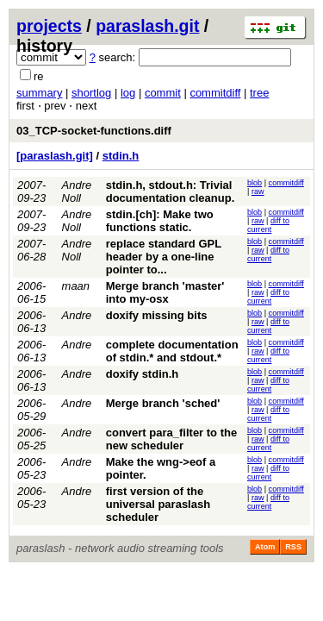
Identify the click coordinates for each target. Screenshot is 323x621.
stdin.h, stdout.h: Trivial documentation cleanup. (170, 191)
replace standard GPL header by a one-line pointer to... (163, 256)
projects (49, 25)
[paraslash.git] (54, 155)
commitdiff (214, 92)
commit (163, 92)
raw (258, 191)
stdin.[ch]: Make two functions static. (160, 221)
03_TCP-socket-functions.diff (93, 130)
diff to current (268, 225)
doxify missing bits (157, 315)
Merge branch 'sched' (163, 403)
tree (259, 92)
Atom (265, 547)
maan (76, 285)
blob (254, 183)
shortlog (91, 92)
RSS (293, 547)
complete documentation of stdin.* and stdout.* (172, 351)
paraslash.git (147, 25)
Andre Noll (77, 191)
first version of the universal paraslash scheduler (158, 504)
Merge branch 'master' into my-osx (165, 292)
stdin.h (121, 155)
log (128, 92)
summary (39, 92)
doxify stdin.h (142, 373)
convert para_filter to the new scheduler (171, 439)
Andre (77, 315)
